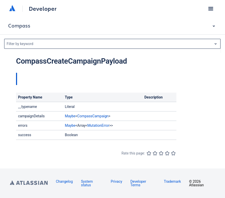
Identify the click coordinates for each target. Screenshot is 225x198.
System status (87, 183)
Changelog (64, 181)
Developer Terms (138, 183)
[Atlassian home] (12, 9)
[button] (211, 9)
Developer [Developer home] (43, 8)
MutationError (98, 125)
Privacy (116, 181)
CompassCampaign (93, 116)
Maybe (70, 116)
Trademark (172, 181)
